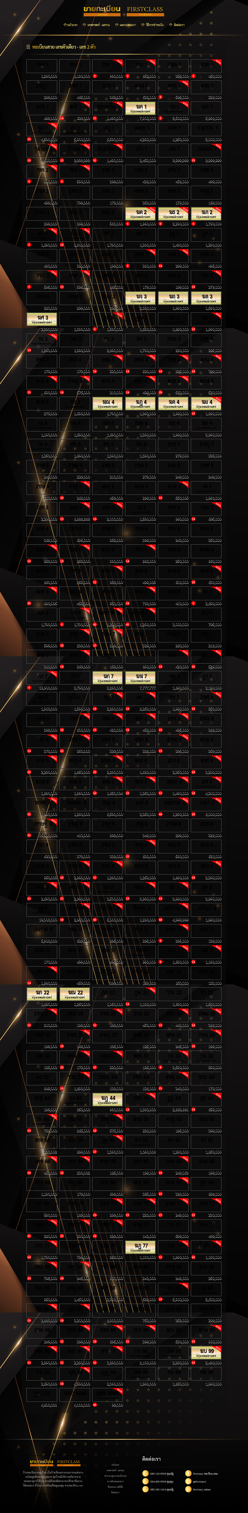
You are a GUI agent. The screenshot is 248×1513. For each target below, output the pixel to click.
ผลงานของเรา (125, 25)
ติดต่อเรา (176, 25)
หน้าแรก (70, 25)
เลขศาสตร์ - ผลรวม (96, 25)
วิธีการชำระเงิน (152, 25)
